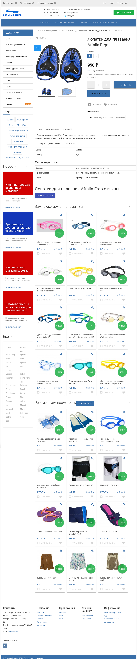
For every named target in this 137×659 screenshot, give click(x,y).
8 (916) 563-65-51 (53, 12)
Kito (21, 366)
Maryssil (9, 409)
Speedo (23, 362)
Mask (8, 413)
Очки (8, 39)
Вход (112, 3)
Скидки (84, 22)
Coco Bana (10, 393)
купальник (18, 141)
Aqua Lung (10, 354)
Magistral (24, 405)
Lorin (8, 405)
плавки (17, 152)
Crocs (8, 397)
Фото (61, 615)
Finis (22, 397)
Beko (22, 358)
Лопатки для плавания (77, 31)
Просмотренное (46, 3)
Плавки (9, 62)
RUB (104, 3)
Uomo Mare (25, 378)
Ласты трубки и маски (15, 68)
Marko (22, 409)
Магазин (62, 612)
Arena (11, 125)
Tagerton (9, 378)
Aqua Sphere (22, 119)
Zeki (7, 421)
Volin (22, 417)
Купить (41, 249)
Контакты (44, 22)
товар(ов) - (124, 12)
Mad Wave (22, 125)
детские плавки (17, 135)
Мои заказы (87, 618)
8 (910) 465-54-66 (83, 9)
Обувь (8, 80)
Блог (61, 619)
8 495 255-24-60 (51, 9)
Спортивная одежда (14, 92)
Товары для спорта (13, 98)
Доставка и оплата (64, 22)
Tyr (7, 366)
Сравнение (10, 3)
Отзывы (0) (67, 129)
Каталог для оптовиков (105, 22)
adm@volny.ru (71, 12)
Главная (38, 31)
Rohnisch (24, 413)
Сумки (8, 86)
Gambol (9, 401)
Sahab (22, 374)
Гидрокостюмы (12, 74)
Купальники (11, 51)
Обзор (39, 129)
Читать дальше (13, 207)
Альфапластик (12, 385)
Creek (22, 393)
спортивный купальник (17, 157)
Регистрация (122, 3)
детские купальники (18, 130)
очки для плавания (17, 146)
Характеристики (52, 129)
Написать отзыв (45, 195)
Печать (40, 38)
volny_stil (69, 16)
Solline (8, 417)
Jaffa (22, 401)
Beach (22, 389)
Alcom (8, 358)
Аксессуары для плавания (16, 56)
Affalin (10, 119)
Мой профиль (87, 615)
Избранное (27, 3)
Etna (8, 389)
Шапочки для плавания (15, 45)
